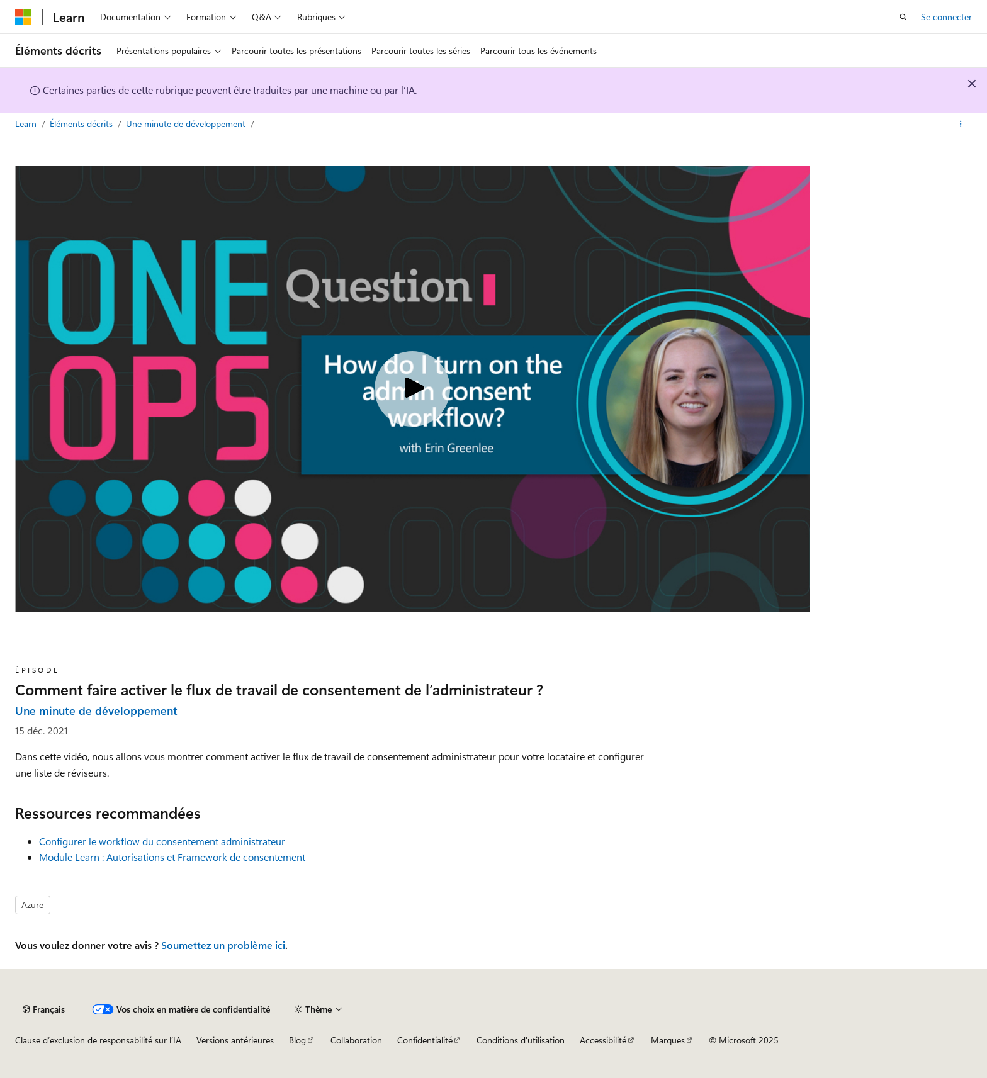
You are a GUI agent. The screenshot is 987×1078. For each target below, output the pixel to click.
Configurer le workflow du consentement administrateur (162, 841)
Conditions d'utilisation (521, 1040)
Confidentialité (425, 1040)
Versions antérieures (235, 1040)
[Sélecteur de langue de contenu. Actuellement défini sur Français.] (43, 1009)
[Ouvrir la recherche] (903, 17)
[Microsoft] (23, 17)
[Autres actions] (961, 124)
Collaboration (356, 1040)
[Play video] (412, 389)
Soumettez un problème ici (223, 945)
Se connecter (946, 17)
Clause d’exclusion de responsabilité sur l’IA (98, 1040)
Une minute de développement (187, 124)
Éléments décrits (82, 124)
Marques (668, 1040)
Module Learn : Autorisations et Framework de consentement (172, 856)
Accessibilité (603, 1040)
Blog (297, 1040)
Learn (27, 124)
